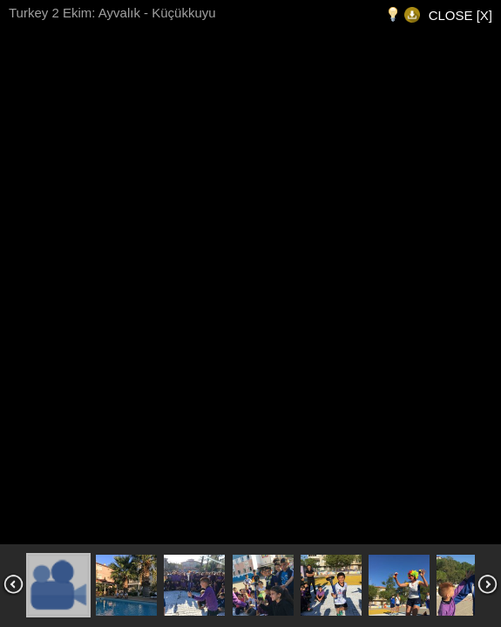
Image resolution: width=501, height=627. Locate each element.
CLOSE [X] (460, 15)
